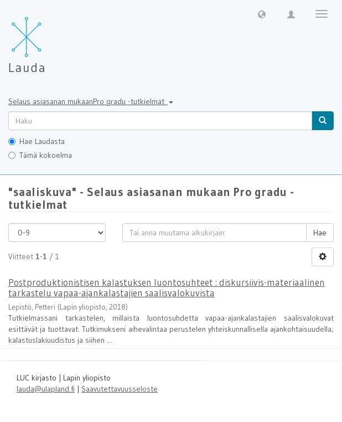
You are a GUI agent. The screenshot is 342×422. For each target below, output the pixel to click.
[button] (262, 13)
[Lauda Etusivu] (50, 39)
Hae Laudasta (36, 141)
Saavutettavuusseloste (119, 389)
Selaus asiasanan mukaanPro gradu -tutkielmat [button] (90, 101)
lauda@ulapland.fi (46, 389)
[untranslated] (160, 120)
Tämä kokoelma (40, 155)
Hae (320, 233)
